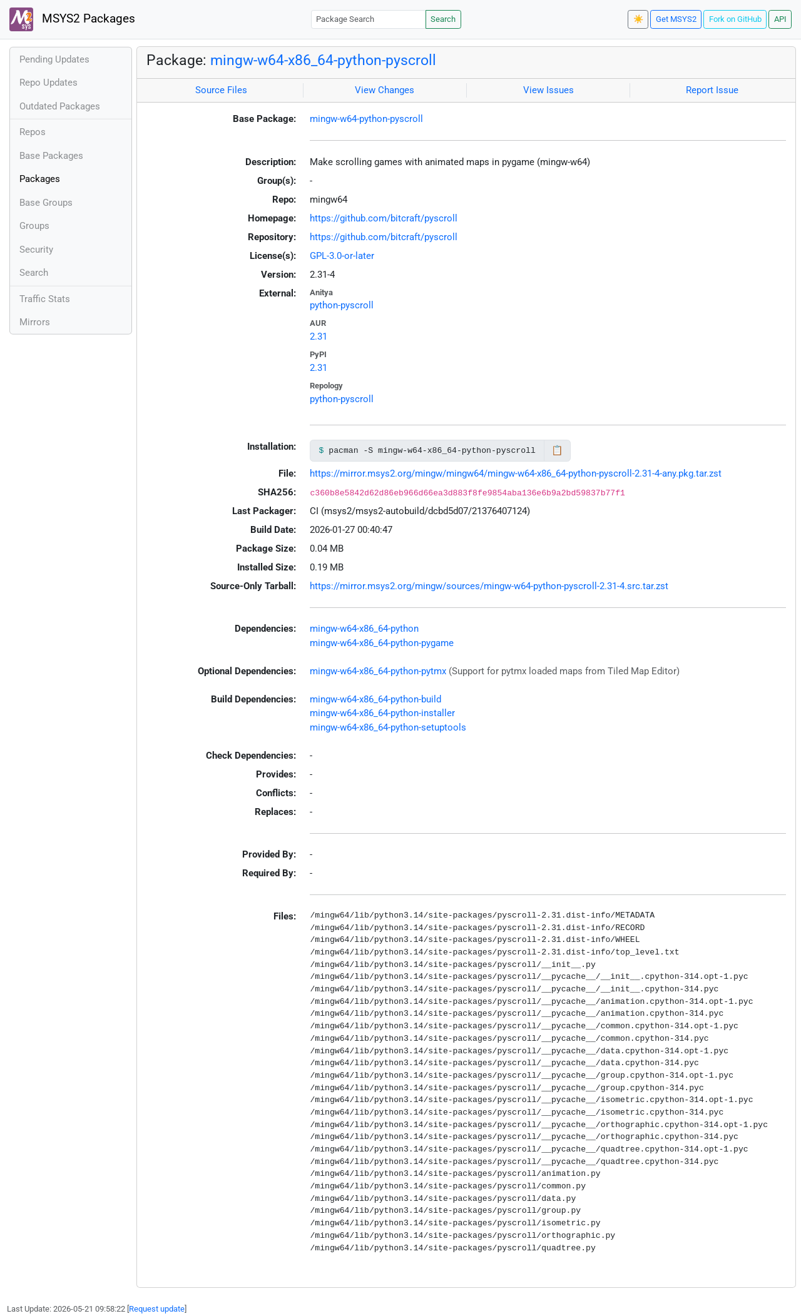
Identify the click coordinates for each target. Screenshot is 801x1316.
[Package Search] (368, 19)
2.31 (318, 336)
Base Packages (51, 155)
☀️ (638, 19)
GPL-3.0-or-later (342, 255)
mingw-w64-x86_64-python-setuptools (388, 727)
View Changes (384, 90)
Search (443, 19)
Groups (34, 225)
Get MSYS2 (676, 19)
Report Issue (712, 90)
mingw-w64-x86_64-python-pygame (382, 643)
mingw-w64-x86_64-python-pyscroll (323, 60)
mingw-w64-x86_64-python (364, 628)
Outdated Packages (59, 106)
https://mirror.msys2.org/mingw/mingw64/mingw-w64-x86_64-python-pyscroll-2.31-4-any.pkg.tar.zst (516, 473)
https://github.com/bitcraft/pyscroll (383, 218)
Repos (32, 132)
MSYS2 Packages (72, 19)
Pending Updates (54, 59)
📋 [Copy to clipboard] (557, 450)
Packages (39, 179)
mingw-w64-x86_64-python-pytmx (378, 671)
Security (36, 249)
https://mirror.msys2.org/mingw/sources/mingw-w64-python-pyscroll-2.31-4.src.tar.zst (489, 586)
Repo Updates (48, 82)
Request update (157, 1308)
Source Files (221, 90)
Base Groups (46, 202)
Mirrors (34, 322)
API (780, 19)
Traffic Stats (44, 299)
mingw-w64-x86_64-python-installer (382, 713)
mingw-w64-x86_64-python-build (375, 699)
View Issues (548, 90)
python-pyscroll (342, 305)
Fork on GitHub (735, 19)
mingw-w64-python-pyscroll (366, 118)
